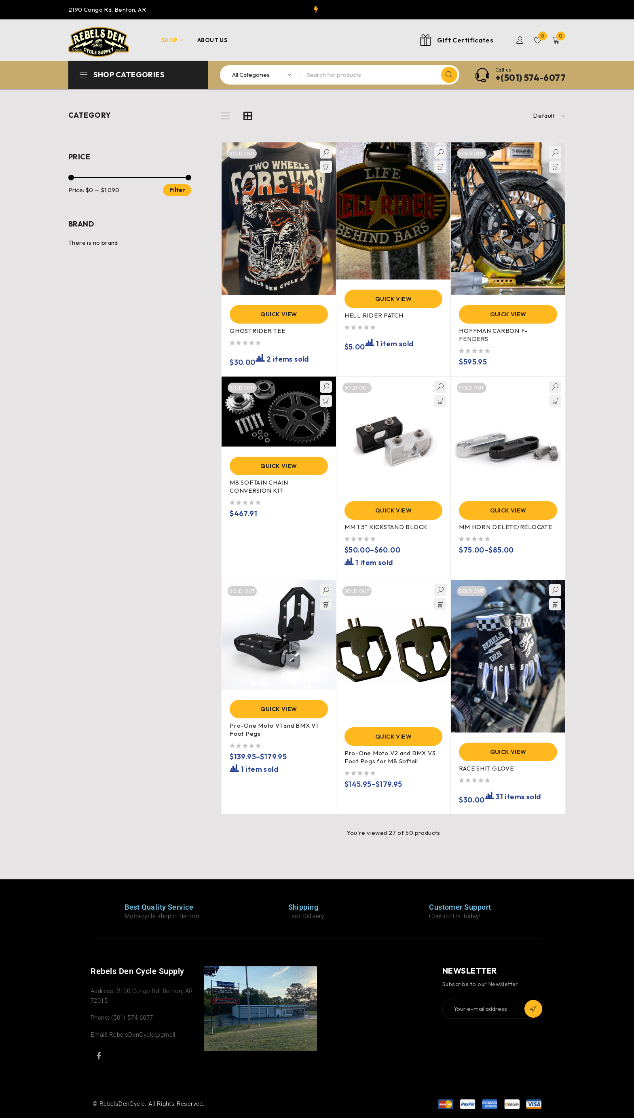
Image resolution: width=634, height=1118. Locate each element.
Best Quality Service (159, 907)
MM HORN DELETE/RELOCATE (505, 527)
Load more (393, 849)
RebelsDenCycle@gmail (142, 1034)
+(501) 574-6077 (530, 78)
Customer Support (460, 907)
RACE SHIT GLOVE (486, 768)
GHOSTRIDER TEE (257, 331)
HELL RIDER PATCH (374, 315)
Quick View (278, 314)
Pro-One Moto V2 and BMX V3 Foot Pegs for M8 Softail (390, 757)
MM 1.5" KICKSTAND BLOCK (385, 527)
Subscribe (533, 1009)
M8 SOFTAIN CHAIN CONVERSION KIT (259, 486)
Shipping (303, 907)
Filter (177, 190)
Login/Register (520, 40)
